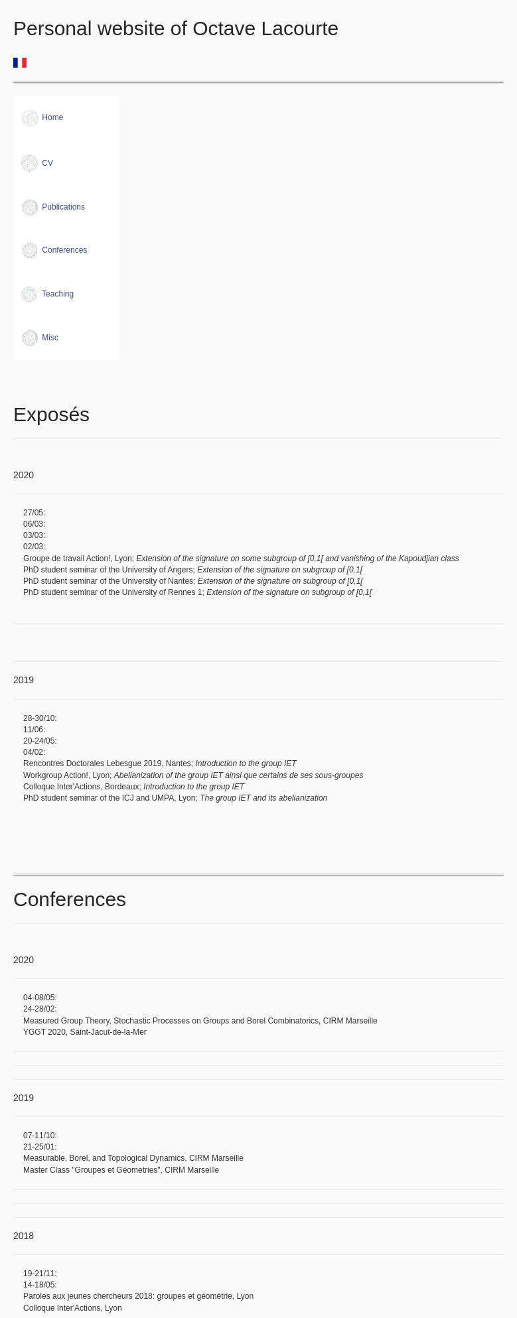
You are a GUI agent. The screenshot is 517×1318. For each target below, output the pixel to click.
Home (41, 118)
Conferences (53, 250)
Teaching (47, 294)
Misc (39, 338)
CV (36, 163)
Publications (52, 207)
